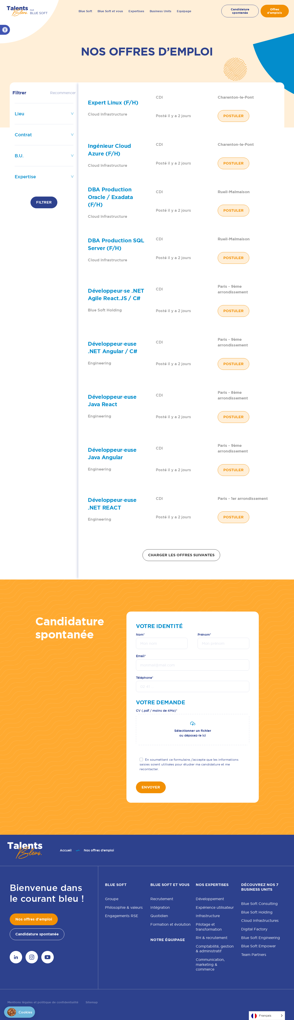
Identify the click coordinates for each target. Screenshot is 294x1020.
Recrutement (161, 899)
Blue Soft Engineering (260, 937)
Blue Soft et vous (110, 11)
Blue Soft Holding (257, 912)
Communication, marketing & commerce (210, 964)
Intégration (160, 907)
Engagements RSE (121, 915)
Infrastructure (208, 915)
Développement (210, 899)
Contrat (23, 135)
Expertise (25, 177)
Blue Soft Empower (258, 946)
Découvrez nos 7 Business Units (259, 887)
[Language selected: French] (267, 1015)
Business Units (160, 11)
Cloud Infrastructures (260, 920)
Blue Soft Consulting (259, 903)
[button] (5, 30)
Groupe (111, 899)
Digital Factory (254, 929)
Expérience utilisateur (215, 907)
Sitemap (92, 1002)
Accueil (66, 850)
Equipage (184, 11)
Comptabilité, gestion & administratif (215, 948)
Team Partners (253, 954)
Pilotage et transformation (209, 927)
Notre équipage (167, 939)
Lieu (19, 114)
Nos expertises (212, 884)
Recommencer (63, 93)
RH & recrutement (211, 937)
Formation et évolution (170, 924)
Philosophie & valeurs (124, 907)
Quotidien (159, 915)
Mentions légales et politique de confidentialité (42, 1002)
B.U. (19, 156)
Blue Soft (85, 11)
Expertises (136, 11)
